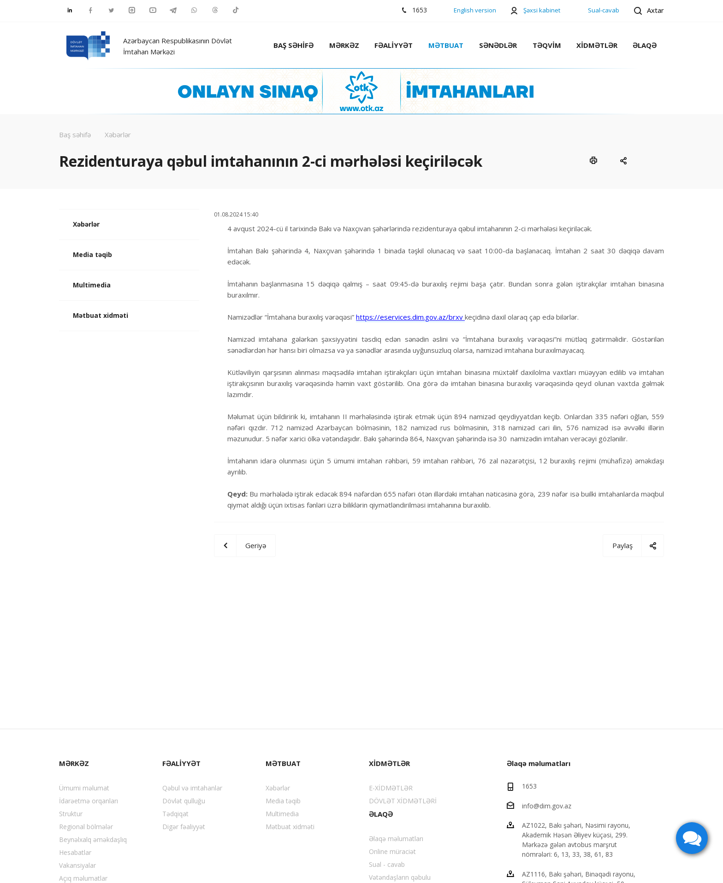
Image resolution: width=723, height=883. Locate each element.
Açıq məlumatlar (83, 878)
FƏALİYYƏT (393, 45)
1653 (529, 786)
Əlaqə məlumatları (396, 838)
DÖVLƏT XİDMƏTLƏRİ (403, 800)
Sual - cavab (387, 864)
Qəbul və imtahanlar (192, 788)
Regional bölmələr (86, 826)
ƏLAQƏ (645, 45)
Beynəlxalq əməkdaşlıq (93, 839)
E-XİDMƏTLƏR (391, 788)
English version (475, 10)
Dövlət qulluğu (183, 800)
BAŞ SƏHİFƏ (293, 45)
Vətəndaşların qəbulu (400, 877)
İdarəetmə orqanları (88, 800)
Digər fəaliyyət (183, 826)
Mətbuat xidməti (100, 315)
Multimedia (92, 285)
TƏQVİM (547, 45)
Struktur (71, 813)
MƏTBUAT (445, 45)
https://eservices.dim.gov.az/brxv (410, 317)
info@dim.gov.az (546, 805)
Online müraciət (392, 851)
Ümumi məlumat (84, 788)
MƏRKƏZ (344, 45)
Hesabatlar (75, 852)
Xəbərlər (86, 224)
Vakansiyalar (77, 865)
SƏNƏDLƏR (498, 45)
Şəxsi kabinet (541, 10)
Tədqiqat (175, 813)
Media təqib (92, 254)
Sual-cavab (603, 10)
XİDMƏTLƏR (596, 45)
